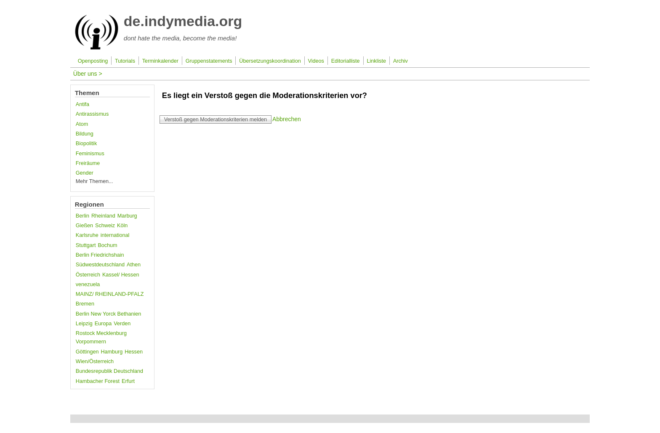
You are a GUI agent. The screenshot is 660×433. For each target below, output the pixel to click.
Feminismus (90, 154)
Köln (122, 225)
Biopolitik (86, 143)
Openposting (93, 61)
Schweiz (105, 225)
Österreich (88, 275)
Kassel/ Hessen (120, 275)
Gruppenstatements (209, 61)
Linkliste (376, 61)
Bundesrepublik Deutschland (109, 371)
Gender (84, 173)
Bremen (85, 304)
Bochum (107, 245)
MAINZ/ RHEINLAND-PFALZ (110, 294)
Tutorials (125, 61)
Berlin (82, 216)
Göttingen (87, 352)
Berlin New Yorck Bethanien (108, 314)
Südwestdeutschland (100, 265)
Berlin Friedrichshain (100, 255)
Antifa (82, 104)
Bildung (84, 134)
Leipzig (84, 324)
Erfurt (128, 381)
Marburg (127, 216)
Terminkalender (160, 61)
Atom (82, 124)
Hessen (134, 352)
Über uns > (87, 73)
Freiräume (88, 163)
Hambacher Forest (98, 381)
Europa (103, 324)
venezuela (88, 284)
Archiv (400, 61)
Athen (134, 265)
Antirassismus (92, 114)
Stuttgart (86, 245)
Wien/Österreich (95, 361)
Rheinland (103, 216)
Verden (122, 324)
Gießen (84, 225)
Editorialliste (345, 61)
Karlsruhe (87, 235)
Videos (316, 61)
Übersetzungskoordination (270, 61)
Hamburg (111, 352)
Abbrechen (286, 119)
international (115, 235)
